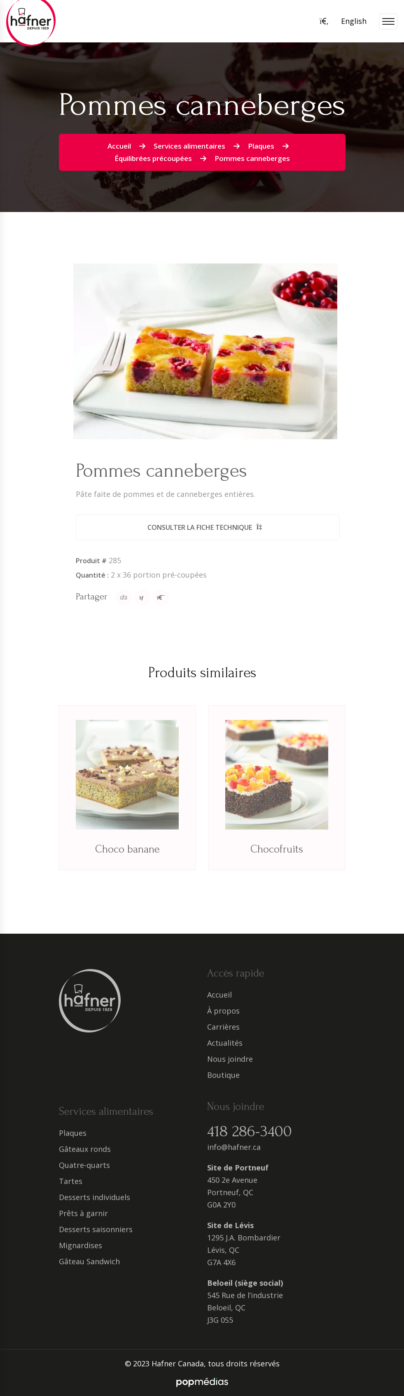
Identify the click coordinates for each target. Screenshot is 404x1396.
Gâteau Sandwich (89, 1267)
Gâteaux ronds (85, 1155)
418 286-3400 (249, 1126)
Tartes (70, 1187)
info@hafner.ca (234, 1142)
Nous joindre (230, 1053)
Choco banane (127, 855)
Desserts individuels (94, 1203)
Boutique (223, 1069)
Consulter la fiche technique (213, 527)
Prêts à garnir (83, 1219)
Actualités (225, 1037)
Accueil (119, 146)
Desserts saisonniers (96, 1235)
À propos (223, 1005)
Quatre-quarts (84, 1171)
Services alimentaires (189, 146)
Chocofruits (276, 855)
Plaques (261, 146)
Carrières (223, 1021)
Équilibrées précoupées (153, 158)
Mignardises (80, 1251)
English (354, 21)
